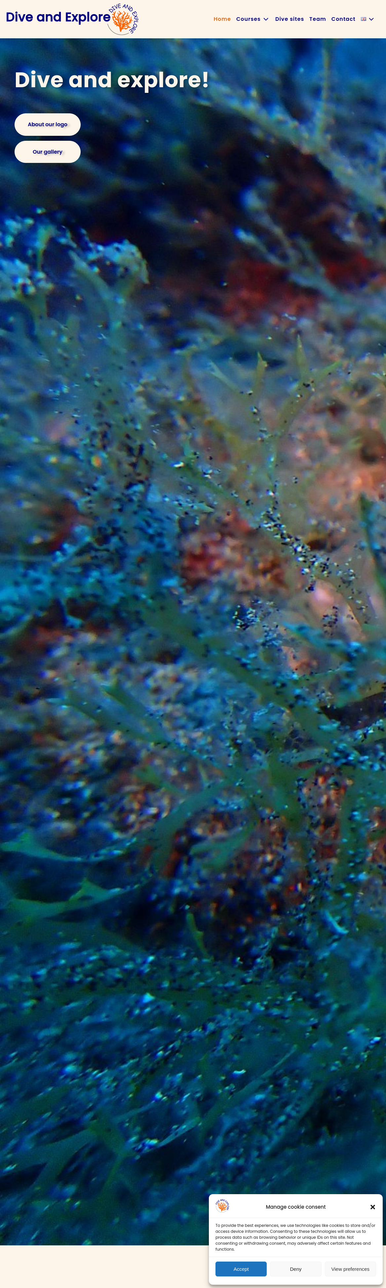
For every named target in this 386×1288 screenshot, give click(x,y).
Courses (253, 19)
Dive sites (289, 19)
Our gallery (47, 152)
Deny (295, 1269)
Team (317, 19)
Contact (343, 19)
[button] (372, 1207)
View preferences (350, 1269)
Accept (241, 1269)
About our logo (47, 124)
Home (222, 19)
